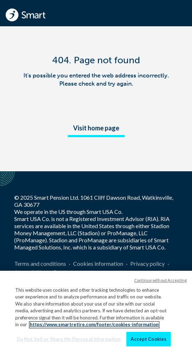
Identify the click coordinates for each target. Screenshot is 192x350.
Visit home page (96, 128)
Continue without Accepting (160, 282)
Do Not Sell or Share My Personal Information (69, 342)
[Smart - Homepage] (25, 15)
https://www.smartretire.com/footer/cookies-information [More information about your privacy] (94, 327)
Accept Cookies (148, 342)
